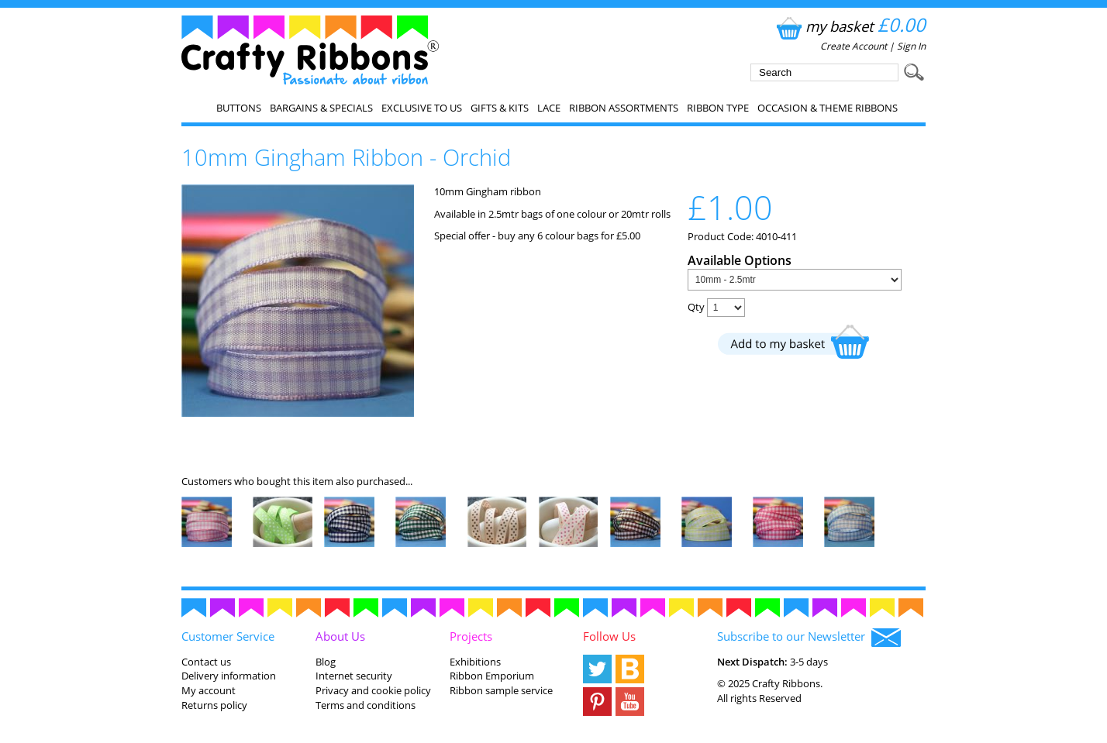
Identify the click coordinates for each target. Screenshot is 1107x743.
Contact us (206, 662)
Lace (548, 108)
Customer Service (227, 636)
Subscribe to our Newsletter (809, 637)
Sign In (911, 46)
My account (208, 690)
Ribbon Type (718, 108)
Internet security (354, 676)
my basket (849, 26)
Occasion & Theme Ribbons (827, 108)
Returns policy (214, 705)
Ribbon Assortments (623, 108)
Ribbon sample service (501, 690)
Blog (326, 662)
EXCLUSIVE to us (421, 108)
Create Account (853, 46)
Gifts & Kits (500, 108)
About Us (340, 636)
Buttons (238, 108)
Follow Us (609, 636)
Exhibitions (475, 662)
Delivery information (228, 676)
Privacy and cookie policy (373, 690)
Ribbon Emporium (492, 676)
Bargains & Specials (321, 108)
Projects (471, 636)
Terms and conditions (366, 705)
